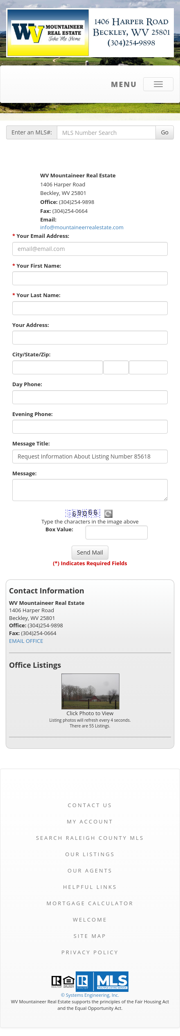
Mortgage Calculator (90, 903)
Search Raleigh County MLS (90, 837)
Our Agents (90, 870)
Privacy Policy (90, 952)
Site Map (90, 936)
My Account (90, 821)
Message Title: (31, 443)
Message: (24, 473)
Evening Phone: (32, 414)
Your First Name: (36, 265)
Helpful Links (90, 887)
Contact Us (90, 805)
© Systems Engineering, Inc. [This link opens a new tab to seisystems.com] (90, 995)
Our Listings (90, 854)
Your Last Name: (36, 295)
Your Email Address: (40, 235)
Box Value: (59, 529)
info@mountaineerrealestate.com (82, 227)
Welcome (90, 919)
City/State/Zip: (31, 354)
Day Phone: (27, 384)
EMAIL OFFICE (26, 640)
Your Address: (30, 325)
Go (165, 132)
